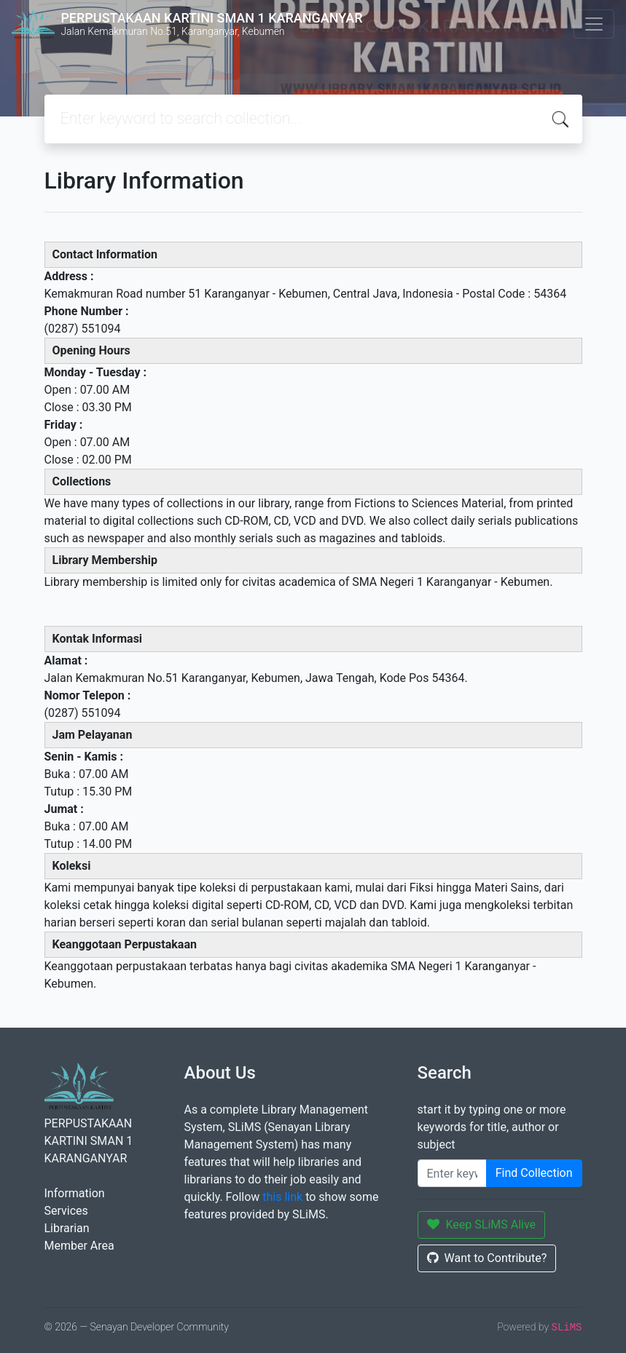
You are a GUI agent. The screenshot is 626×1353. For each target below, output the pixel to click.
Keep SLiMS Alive (481, 1224)
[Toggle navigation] (594, 24)
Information (74, 1193)
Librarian (67, 1228)
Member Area (79, 1246)
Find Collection (534, 1173)
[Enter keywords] (452, 1173)
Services (66, 1211)
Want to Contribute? (487, 1258)
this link (282, 1197)
